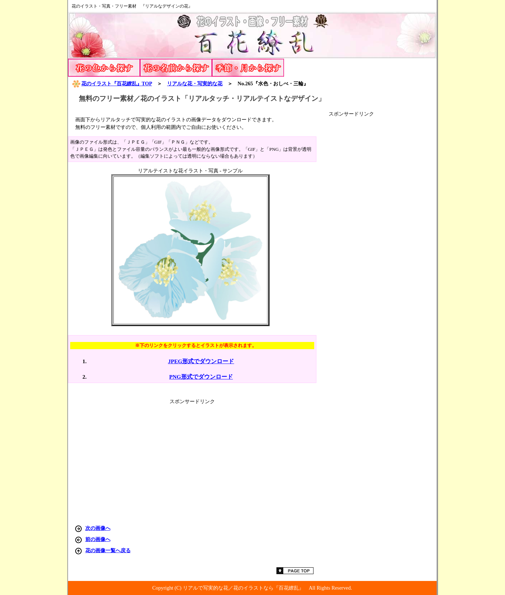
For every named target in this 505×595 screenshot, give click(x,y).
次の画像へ (98, 528)
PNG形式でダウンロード (201, 377)
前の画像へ (98, 539)
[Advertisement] (383, 225)
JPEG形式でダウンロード (201, 361)
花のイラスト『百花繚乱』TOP (112, 83)
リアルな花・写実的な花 (194, 83)
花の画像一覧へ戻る (108, 550)
